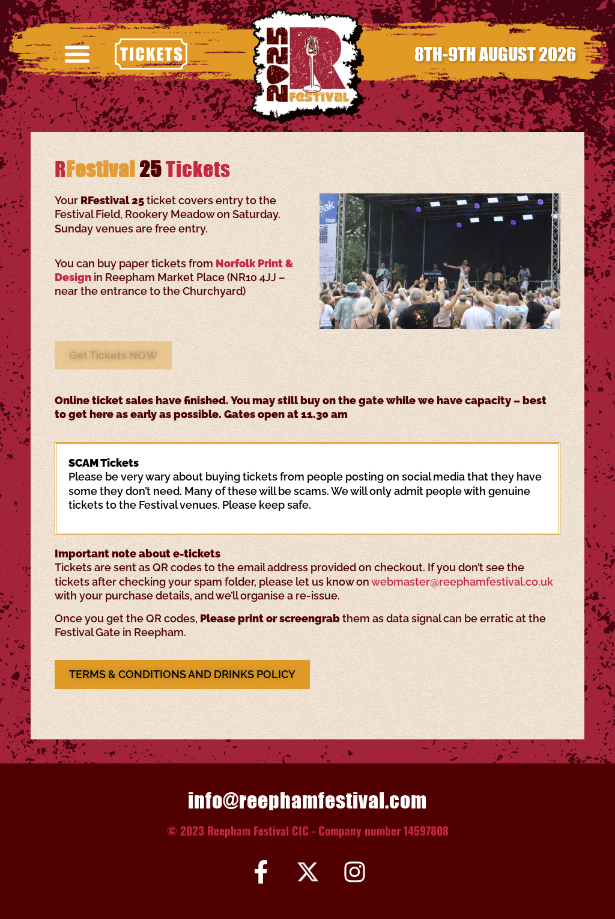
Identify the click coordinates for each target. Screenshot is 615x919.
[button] (77, 54)
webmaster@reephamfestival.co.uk (462, 581)
